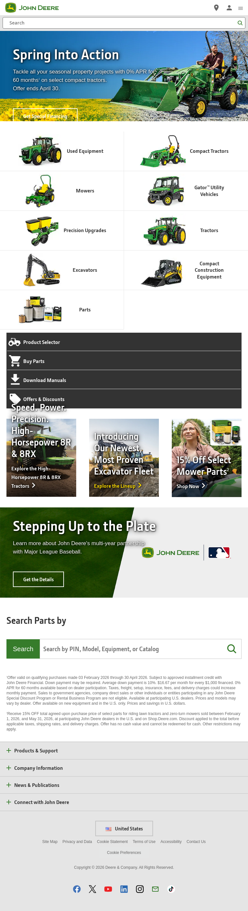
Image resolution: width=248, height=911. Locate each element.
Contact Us (196, 841)
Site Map (49, 841)
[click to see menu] (240, 8)
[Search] (124, 23)
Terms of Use (144, 841)
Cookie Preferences (124, 852)
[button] (231, 649)
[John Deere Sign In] (229, 8)
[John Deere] (36, 8)
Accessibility (170, 841)
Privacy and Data (77, 841)
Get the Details (38, 579)
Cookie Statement (112, 841)
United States (124, 828)
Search (23, 648)
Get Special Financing (45, 116)
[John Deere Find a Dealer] (216, 8)
